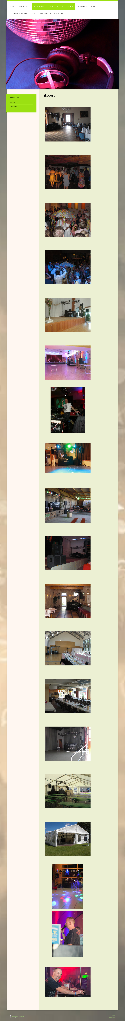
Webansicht (112, 1017)
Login (113, 1015)
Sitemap (22, 1016)
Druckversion (14, 1016)
